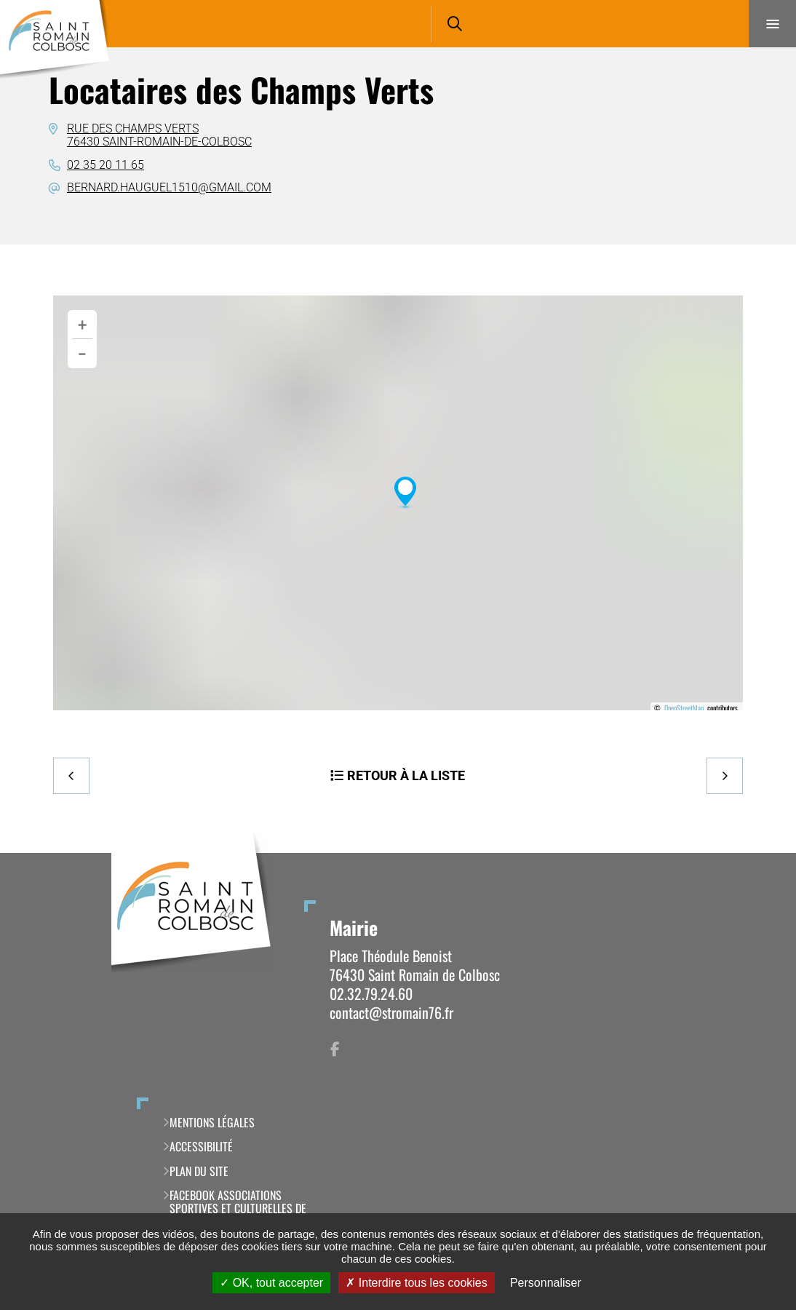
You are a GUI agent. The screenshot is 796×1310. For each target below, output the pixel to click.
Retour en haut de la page (759, 853)
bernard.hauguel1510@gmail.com (169, 187)
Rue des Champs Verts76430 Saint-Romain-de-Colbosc (159, 135)
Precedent (71, 776)
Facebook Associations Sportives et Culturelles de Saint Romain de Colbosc (238, 1208)
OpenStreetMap (684, 708)
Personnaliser (545, 1283)
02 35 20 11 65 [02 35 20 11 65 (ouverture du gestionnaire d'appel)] (105, 165)
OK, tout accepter (271, 1283)
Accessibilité (201, 1146)
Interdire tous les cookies (416, 1283)
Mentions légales (212, 1122)
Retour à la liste (406, 775)
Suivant (725, 776)
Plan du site (199, 1171)
